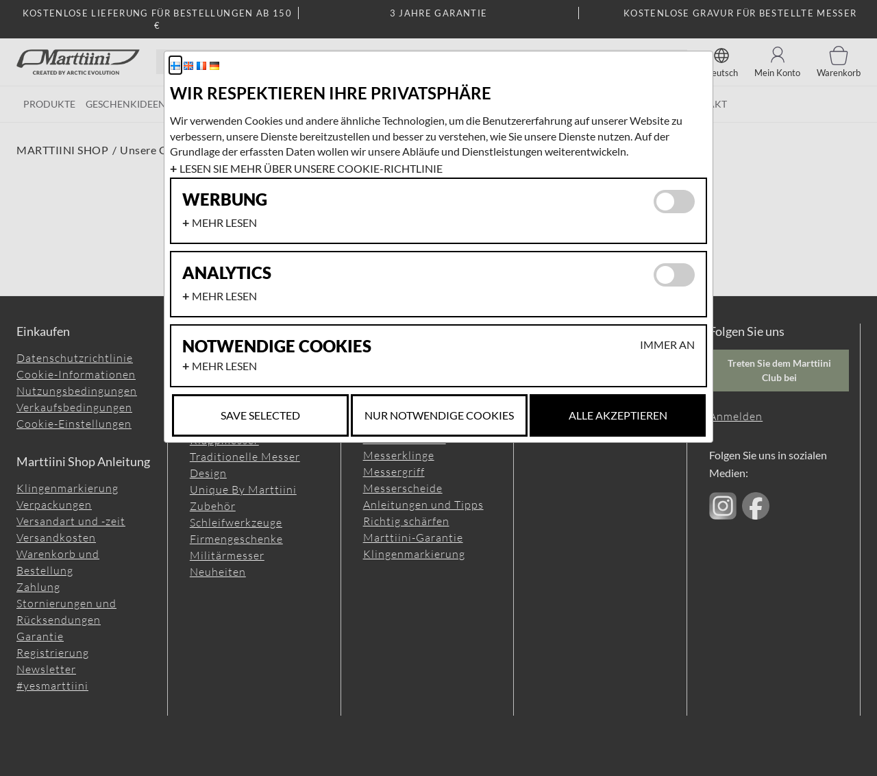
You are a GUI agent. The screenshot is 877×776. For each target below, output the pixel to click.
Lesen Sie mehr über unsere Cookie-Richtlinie (311, 168)
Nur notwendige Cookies (439, 415)
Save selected (260, 415)
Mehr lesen (224, 222)
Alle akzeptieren (618, 415)
